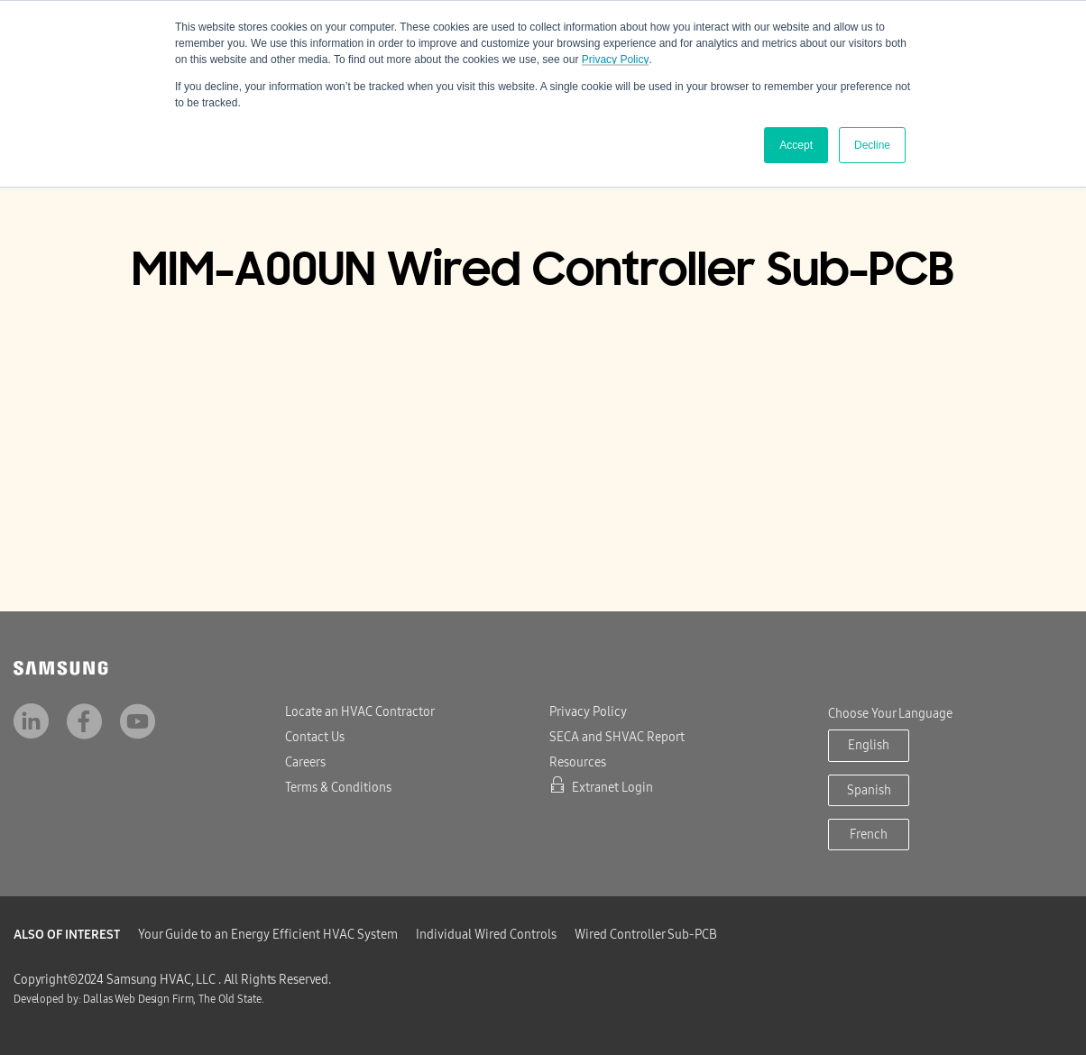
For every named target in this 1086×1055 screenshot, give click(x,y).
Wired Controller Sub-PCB (646, 934)
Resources (577, 762)
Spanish (869, 790)
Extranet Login (601, 787)
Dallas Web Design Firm (138, 999)
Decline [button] (872, 145)
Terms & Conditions (338, 787)
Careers (305, 762)
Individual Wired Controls (486, 934)
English (868, 745)
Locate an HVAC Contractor (360, 712)
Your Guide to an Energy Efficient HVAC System (268, 934)
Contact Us (315, 737)
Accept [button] (796, 145)
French (869, 834)
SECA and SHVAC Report (617, 737)
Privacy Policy (615, 59)
